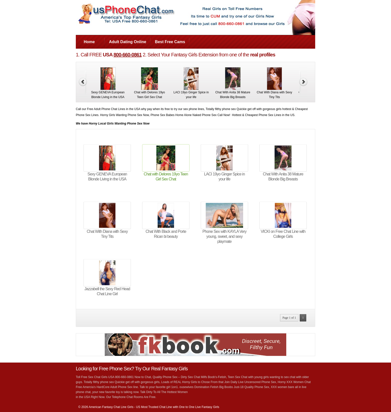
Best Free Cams (170, 42)
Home (89, 42)
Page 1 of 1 (289, 317)
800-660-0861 (127, 54)
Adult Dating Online (127, 42)
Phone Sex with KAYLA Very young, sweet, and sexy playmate (224, 236)
